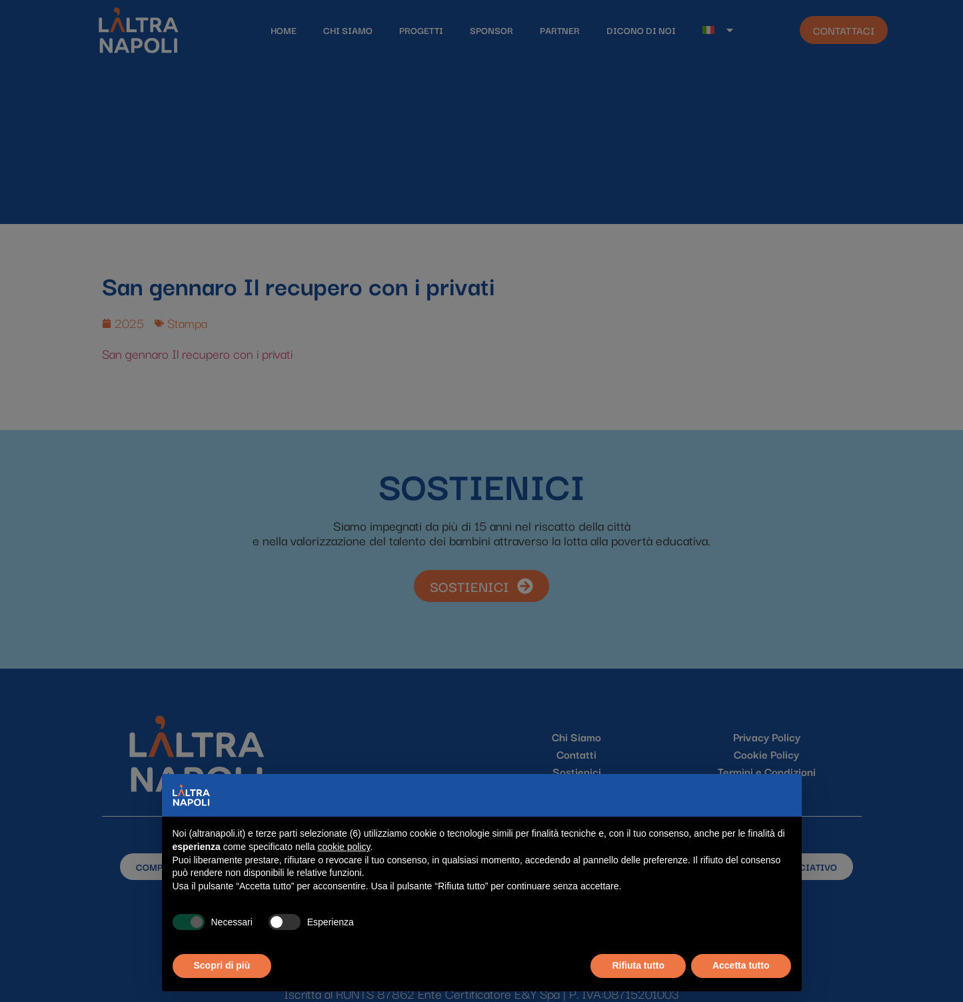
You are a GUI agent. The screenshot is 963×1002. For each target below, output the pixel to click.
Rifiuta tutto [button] (638, 965)
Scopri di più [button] (222, 965)
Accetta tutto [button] (741, 965)
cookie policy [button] (343, 846)
